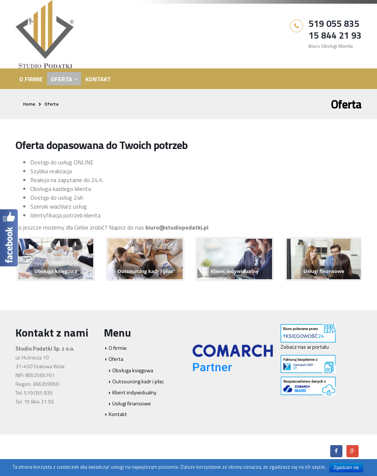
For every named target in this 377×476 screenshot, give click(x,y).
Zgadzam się (346, 467)
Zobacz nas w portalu (305, 347)
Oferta (61, 79)
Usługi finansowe (131, 403)
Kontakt (98, 79)
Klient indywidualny (134, 392)
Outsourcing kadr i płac (138, 381)
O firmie (31, 79)
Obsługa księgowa (132, 370)
